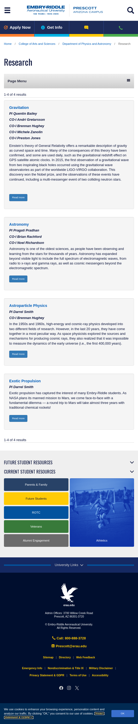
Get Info (51, 27)
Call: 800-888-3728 (69, 638)
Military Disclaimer (101, 668)
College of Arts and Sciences (37, 43)
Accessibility (100, 675)
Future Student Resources (28, 462)
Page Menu (69, 81)
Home (8, 43)
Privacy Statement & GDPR (46, 675)
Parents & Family (36, 484)
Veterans (36, 526)
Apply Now (17, 27)
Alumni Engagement (36, 540)
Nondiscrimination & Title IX (65, 668)
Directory (65, 657)
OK (123, 713)
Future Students (36, 498)
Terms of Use (78, 675)
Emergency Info (32, 668)
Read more (18, 197)
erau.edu (69, 595)
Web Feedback (85, 657)
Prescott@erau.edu (69, 646)
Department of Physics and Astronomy (86, 43)
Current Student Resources (29, 471)
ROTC (36, 512)
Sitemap (48, 657)
